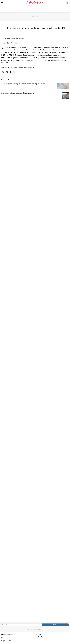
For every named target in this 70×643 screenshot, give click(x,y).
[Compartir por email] (8, 42)
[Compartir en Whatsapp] (4, 42)
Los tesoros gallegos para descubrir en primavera (18, 93)
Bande (30, 67)
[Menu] (2, 2)
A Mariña (39, 640)
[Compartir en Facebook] (11, 42)
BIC (34, 67)
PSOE (16, 67)
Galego (39, 629)
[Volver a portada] (35, 2)
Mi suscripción (6, 638)
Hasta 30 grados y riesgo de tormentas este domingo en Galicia (23, 84)
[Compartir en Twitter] (15, 42)
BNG (11, 67)
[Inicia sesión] (66, 2)
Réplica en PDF (6, 641)
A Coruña (39, 637)
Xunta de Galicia (23, 67)
